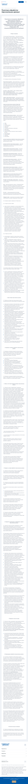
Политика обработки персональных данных (9, 776)
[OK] (14, 781)
